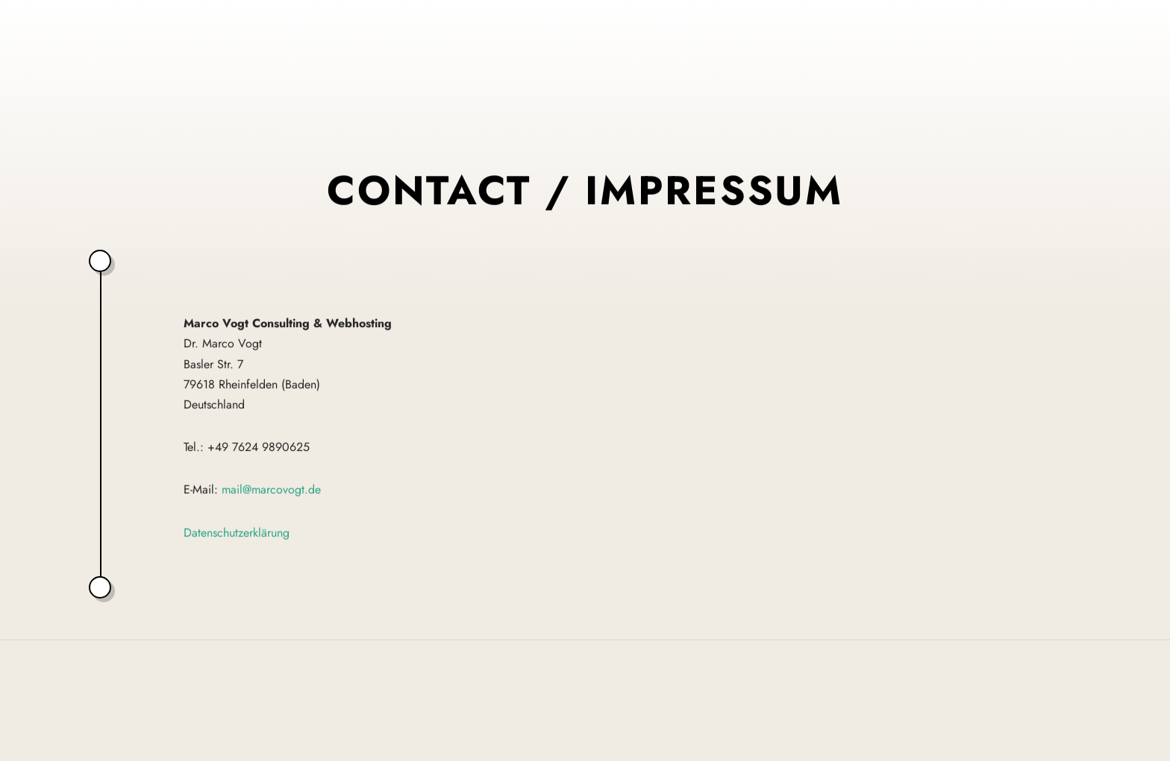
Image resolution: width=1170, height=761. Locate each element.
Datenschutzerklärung (237, 532)
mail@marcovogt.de (271, 490)
